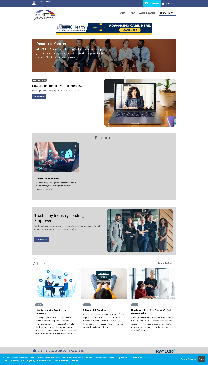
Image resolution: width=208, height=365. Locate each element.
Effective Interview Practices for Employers (51, 311)
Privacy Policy (76, 350)
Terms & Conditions (55, 350)
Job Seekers (152, 3)
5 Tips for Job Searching (95, 310)
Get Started (41, 239)
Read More (39, 96)
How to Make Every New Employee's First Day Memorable (151, 311)
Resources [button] (166, 13)
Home (122, 13)
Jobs (132, 13)
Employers (168, 3)
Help (37, 350)
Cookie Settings (188, 359)
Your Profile (147, 13)
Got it (201, 359)
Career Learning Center (47, 178)
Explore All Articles (165, 263)
